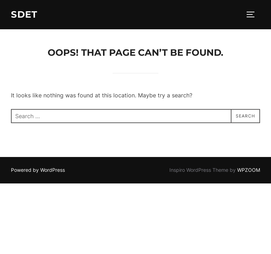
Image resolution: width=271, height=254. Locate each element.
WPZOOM (248, 170)
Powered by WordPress (38, 170)
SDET (24, 14)
